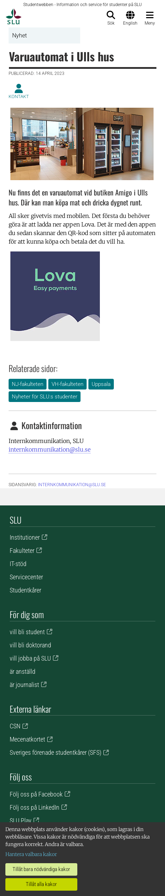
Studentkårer (25, 590)
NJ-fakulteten (27, 384)
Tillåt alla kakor (41, 884)
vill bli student (27, 632)
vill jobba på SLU (30, 658)
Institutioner (25, 537)
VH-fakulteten (67, 384)
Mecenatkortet (27, 739)
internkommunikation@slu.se (50, 449)
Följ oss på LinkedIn (34, 807)
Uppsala (101, 384)
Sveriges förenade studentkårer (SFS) (55, 752)
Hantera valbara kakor (31, 854)
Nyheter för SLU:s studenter (44, 396)
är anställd (22, 671)
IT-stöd (18, 563)
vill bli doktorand (30, 645)
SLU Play (20, 820)
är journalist (24, 684)
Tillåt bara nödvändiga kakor (41, 869)
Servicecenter (26, 577)
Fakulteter (22, 550)
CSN (15, 726)
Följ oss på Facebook (36, 794)
